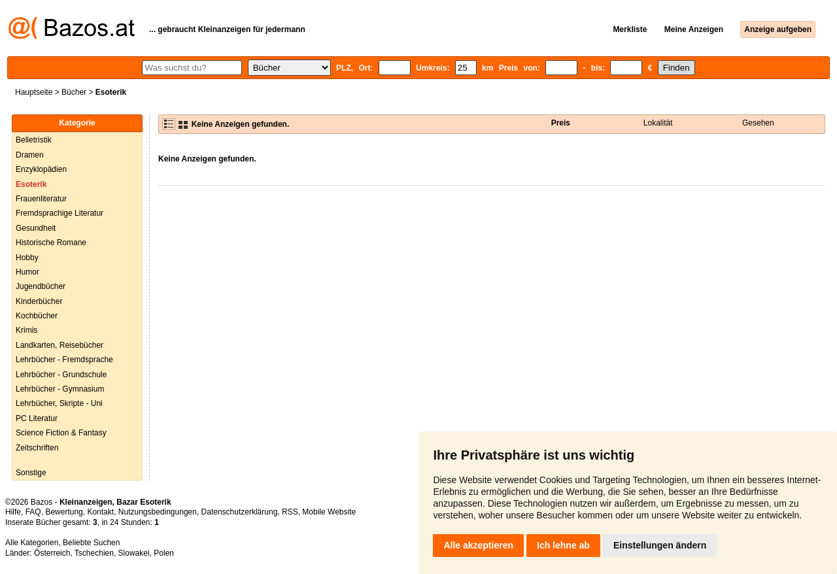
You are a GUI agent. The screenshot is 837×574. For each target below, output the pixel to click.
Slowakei (134, 553)
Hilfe (13, 511)
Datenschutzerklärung (239, 511)
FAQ (33, 511)
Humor (27, 272)
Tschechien (94, 553)
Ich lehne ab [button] (563, 545)
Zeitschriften (37, 447)
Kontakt (100, 511)
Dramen (30, 155)
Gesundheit (36, 228)
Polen (164, 553)
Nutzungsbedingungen (157, 511)
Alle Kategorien (31, 542)
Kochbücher (37, 315)
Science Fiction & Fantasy (61, 432)
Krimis (26, 330)
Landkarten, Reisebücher (59, 345)
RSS (290, 511)
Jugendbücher (40, 286)
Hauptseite (33, 92)
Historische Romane (51, 242)
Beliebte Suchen (91, 542)
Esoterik (31, 184)
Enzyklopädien (41, 169)
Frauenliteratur (41, 198)
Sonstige (31, 472)
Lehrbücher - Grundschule (61, 374)
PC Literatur (37, 418)
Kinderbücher (39, 301)
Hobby (27, 257)
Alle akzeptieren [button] (478, 545)
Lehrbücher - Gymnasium (60, 389)
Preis (560, 122)
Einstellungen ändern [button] (659, 545)
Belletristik (34, 139)
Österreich (52, 553)
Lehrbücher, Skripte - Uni (59, 403)
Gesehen (758, 122)
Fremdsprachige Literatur (59, 213)
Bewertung (63, 511)
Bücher (73, 92)
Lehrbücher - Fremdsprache (64, 359)
